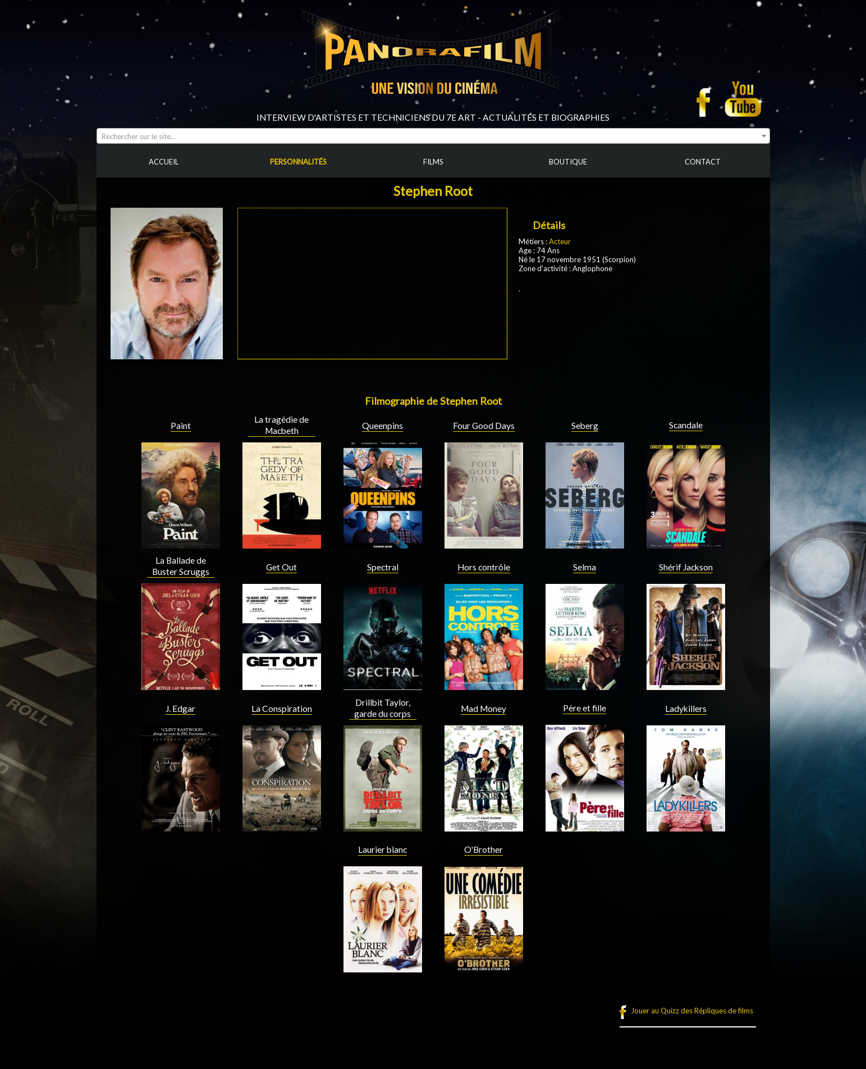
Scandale (686, 425)
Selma (584, 567)
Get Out (281, 567)
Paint (181, 426)
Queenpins (382, 426)
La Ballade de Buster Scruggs (180, 566)
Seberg (584, 426)
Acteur (560, 241)
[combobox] (433, 136)
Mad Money (483, 708)
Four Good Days (484, 426)
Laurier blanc (382, 849)
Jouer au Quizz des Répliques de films (692, 1010)
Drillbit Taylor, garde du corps (382, 708)
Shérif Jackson (686, 567)
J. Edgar (180, 708)
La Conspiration (281, 708)
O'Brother (483, 849)
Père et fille (584, 708)
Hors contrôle (483, 567)
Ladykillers (686, 708)
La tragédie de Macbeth (281, 425)
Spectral (382, 567)
